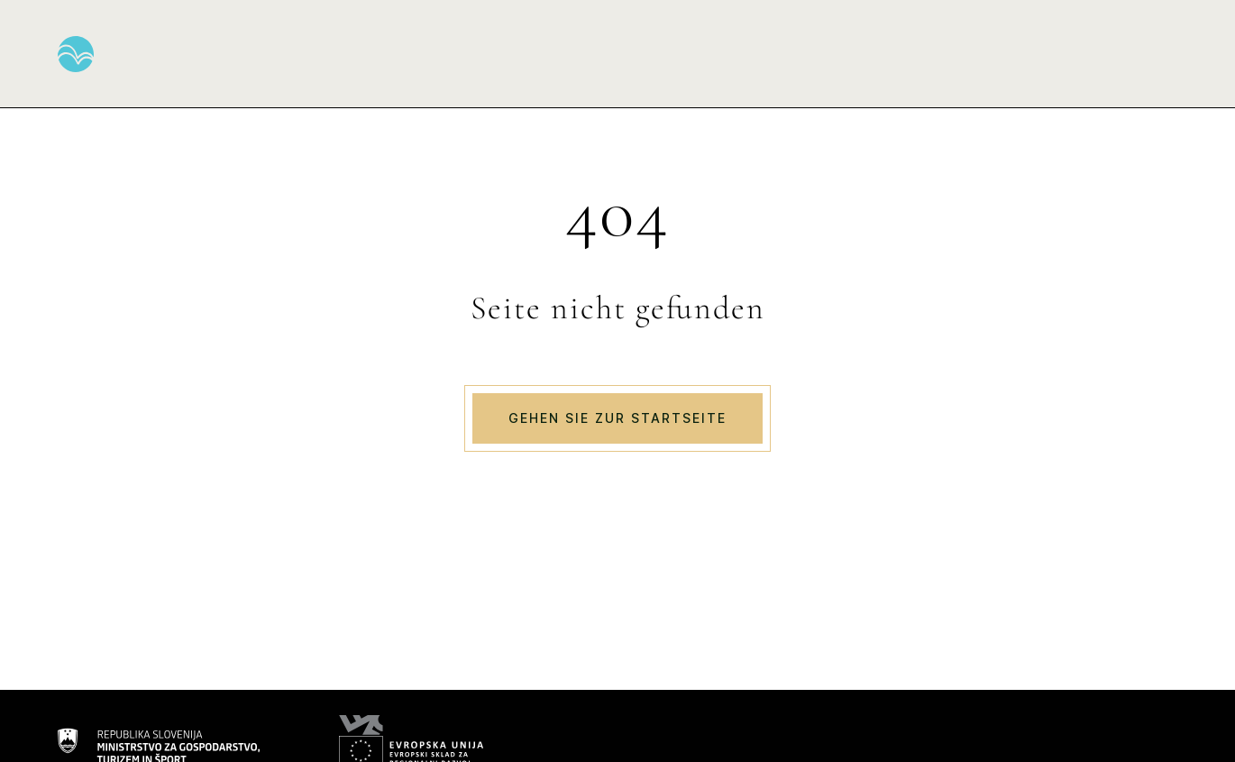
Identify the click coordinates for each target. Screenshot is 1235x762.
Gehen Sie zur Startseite (617, 418)
